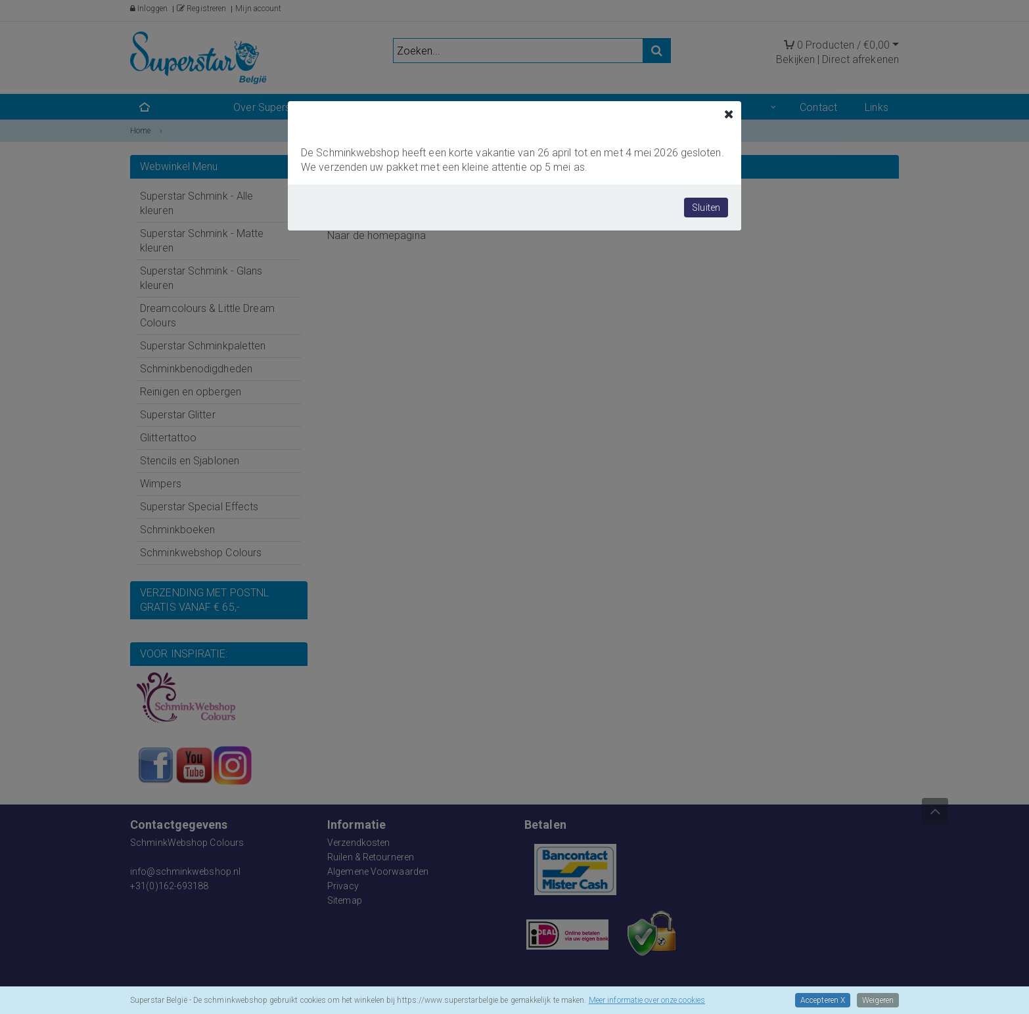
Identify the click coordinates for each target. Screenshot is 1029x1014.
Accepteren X (822, 1000)
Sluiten (706, 207)
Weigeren (878, 1000)
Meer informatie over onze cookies (647, 1000)
